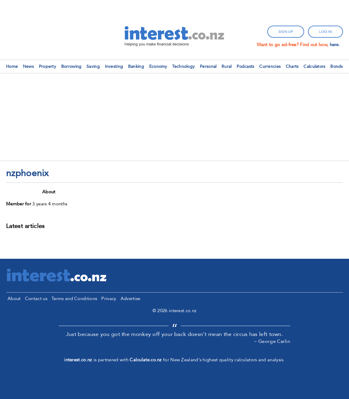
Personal (208, 66)
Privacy (108, 299)
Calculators (314, 66)
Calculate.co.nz (146, 360)
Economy (158, 66)
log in (325, 31)
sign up (285, 31)
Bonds (336, 66)
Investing (114, 66)
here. (335, 45)
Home (12, 66)
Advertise (130, 299)
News (28, 66)
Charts (292, 66)
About (14, 299)
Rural (227, 66)
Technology (183, 66)
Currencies (270, 66)
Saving (93, 66)
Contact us (36, 299)
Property (47, 66)
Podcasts (245, 66)
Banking (136, 66)
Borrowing (71, 66)
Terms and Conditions (74, 299)
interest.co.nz (78, 360)
